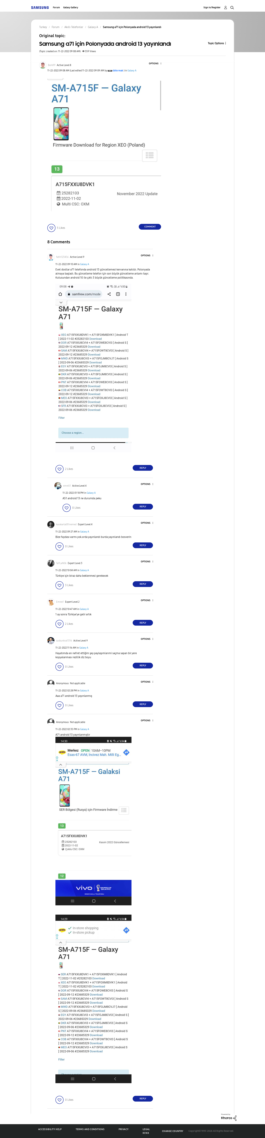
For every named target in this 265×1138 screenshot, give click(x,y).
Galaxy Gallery (70, 7)
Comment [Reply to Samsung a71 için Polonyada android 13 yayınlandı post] (150, 226)
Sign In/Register (212, 7)
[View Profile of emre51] (67, 485)
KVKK (146, 1133)
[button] (155, 63)
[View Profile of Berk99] (51, 65)
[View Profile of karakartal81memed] (66, 524)
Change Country (172, 1131)
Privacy (123, 1129)
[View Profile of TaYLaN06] (61, 563)
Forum (56, 7)
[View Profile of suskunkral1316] (64, 640)
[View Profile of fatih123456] (62, 257)
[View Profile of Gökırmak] (118, 70)
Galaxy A (131, 70)
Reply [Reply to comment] (143, 468)
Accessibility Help (50, 1129)
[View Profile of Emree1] (60, 601)
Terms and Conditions (90, 1129)
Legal (146, 1129)
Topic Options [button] (216, 43)
